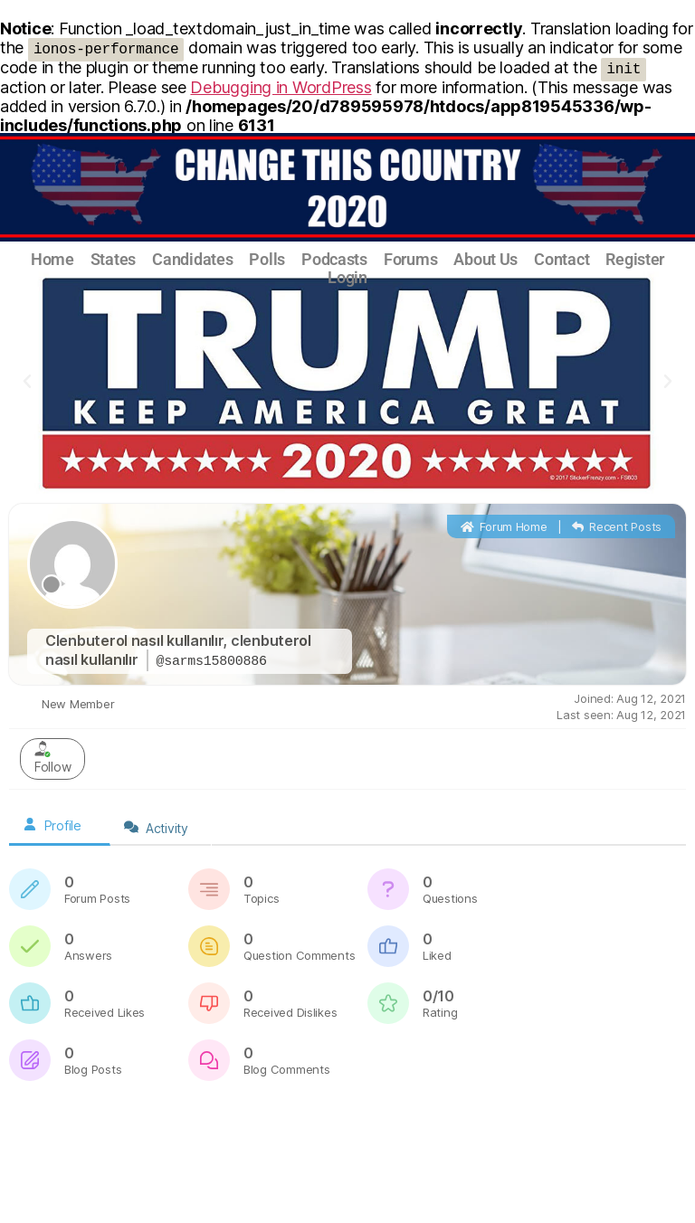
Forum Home (504, 526)
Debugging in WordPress (280, 87)
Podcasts (334, 260)
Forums (410, 260)
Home (52, 260)
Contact (561, 260)
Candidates (192, 260)
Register (634, 260)
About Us (485, 260)
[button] (27, 382)
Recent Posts (617, 526)
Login (347, 278)
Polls (267, 260)
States (113, 260)
